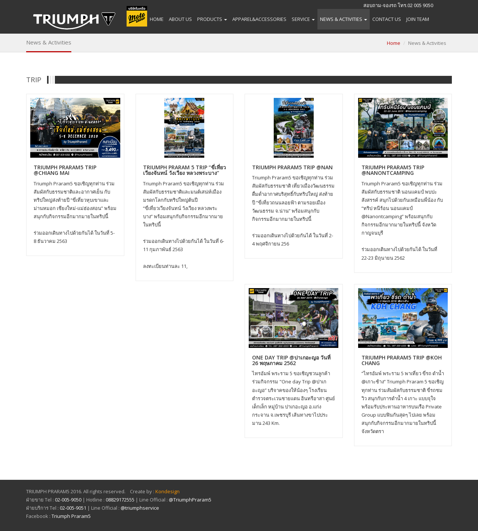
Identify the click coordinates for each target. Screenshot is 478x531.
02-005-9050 (68, 499)
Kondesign (167, 491)
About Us (180, 19)
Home (157, 19)
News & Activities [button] (343, 19)
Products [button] (212, 19)
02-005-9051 (73, 507)
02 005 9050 (420, 5)
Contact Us (386, 19)
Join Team (417, 19)
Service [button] (303, 19)
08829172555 (120, 499)
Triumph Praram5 (71, 516)
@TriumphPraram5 (190, 499)
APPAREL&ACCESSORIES (259, 19)
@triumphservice (140, 507)
